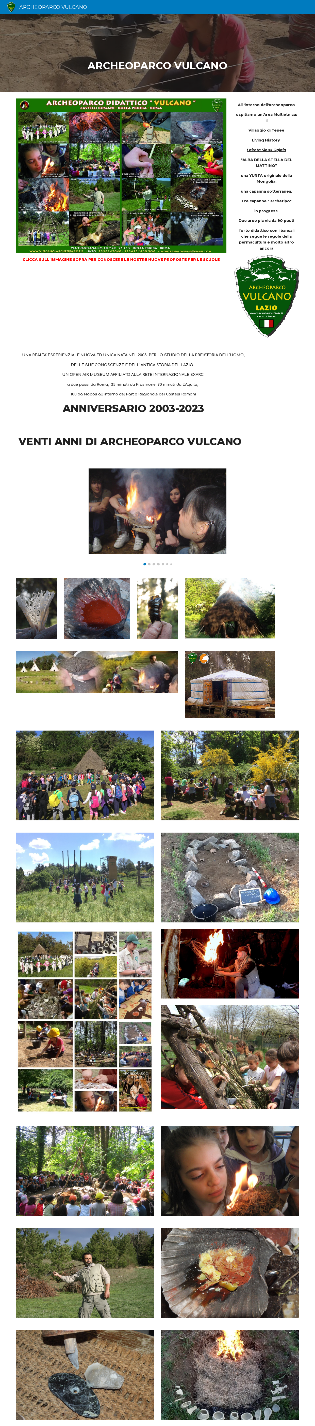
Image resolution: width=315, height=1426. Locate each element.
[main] (157, 53)
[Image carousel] (158, 516)
